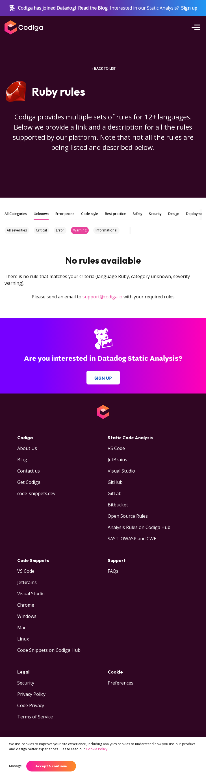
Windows (26, 616)
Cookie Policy (96, 749)
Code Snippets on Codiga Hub (49, 650)
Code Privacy (30, 705)
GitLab (115, 493)
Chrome (25, 605)
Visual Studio (121, 471)
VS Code (116, 448)
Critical (41, 230)
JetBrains (117, 459)
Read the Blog (93, 8)
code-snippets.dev (36, 493)
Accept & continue (51, 766)
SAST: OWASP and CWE (132, 538)
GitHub (115, 482)
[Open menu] (195, 27)
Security (155, 213)
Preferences (120, 683)
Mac (21, 627)
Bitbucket (118, 505)
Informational (106, 230)
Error (60, 230)
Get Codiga (28, 482)
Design (173, 213)
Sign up (189, 8)
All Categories (16, 213)
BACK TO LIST (103, 68)
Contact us (28, 471)
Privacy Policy (31, 694)
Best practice (115, 213)
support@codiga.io (102, 297)
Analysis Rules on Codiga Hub (139, 527)
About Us (27, 448)
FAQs (113, 571)
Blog (22, 459)
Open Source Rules (128, 516)
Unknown (41, 213)
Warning (79, 230)
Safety (137, 213)
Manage (15, 766)
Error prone (64, 213)
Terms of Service (35, 717)
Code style (89, 213)
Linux (23, 639)
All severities (17, 230)
